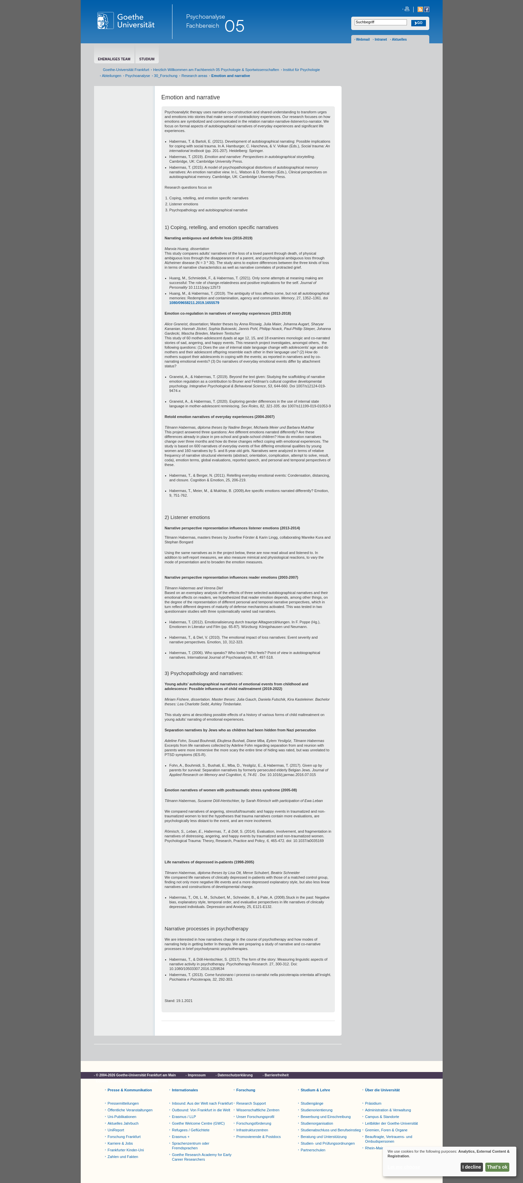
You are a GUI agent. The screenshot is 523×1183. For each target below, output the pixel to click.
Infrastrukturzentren (252, 1130)
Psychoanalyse (205, 16)
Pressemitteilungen (123, 1103)
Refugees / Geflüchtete (191, 1130)
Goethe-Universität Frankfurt (126, 70)
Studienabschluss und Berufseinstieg (331, 1130)
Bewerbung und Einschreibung (326, 1117)
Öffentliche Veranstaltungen (130, 1110)
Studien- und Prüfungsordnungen (328, 1143)
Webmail (363, 39)
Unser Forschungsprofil (255, 1117)
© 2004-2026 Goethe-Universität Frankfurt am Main (136, 1075)
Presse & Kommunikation (130, 1090)
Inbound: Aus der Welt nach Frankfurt (202, 1103)
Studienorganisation (317, 1123)
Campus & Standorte (382, 1117)
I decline (471, 1167)
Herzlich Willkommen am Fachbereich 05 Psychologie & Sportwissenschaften (216, 70)
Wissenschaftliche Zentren (258, 1110)
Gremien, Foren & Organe (386, 1130)
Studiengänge (312, 1103)
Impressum (196, 1075)
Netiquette (150, 1081)
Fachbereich (202, 25)
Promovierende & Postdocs (258, 1137)
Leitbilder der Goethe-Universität (391, 1123)
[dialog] (449, 1161)
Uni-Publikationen (122, 1117)
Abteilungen (111, 76)
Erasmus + (181, 1137)
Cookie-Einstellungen (113, 1081)
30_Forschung (165, 76)
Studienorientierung (317, 1110)
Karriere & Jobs (120, 1143)
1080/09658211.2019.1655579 (194, 303)
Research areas (194, 76)
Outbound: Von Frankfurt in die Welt (201, 1110)
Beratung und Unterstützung (324, 1137)
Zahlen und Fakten (123, 1157)
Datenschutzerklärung (235, 1075)
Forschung (245, 1090)
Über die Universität (382, 1090)
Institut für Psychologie (301, 70)
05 (234, 26)
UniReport (116, 1130)
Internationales (185, 1090)
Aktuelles (399, 39)
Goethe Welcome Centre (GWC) (198, 1123)
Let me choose (404, 1167)
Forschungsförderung (254, 1123)
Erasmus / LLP (184, 1117)
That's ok (497, 1167)
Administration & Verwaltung (388, 1110)
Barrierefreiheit (277, 1075)
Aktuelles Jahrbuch (123, 1123)
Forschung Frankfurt (124, 1137)
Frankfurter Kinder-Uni (126, 1150)
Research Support (251, 1103)
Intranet (381, 39)
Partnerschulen (313, 1150)
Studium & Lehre (315, 1090)
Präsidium (373, 1103)
